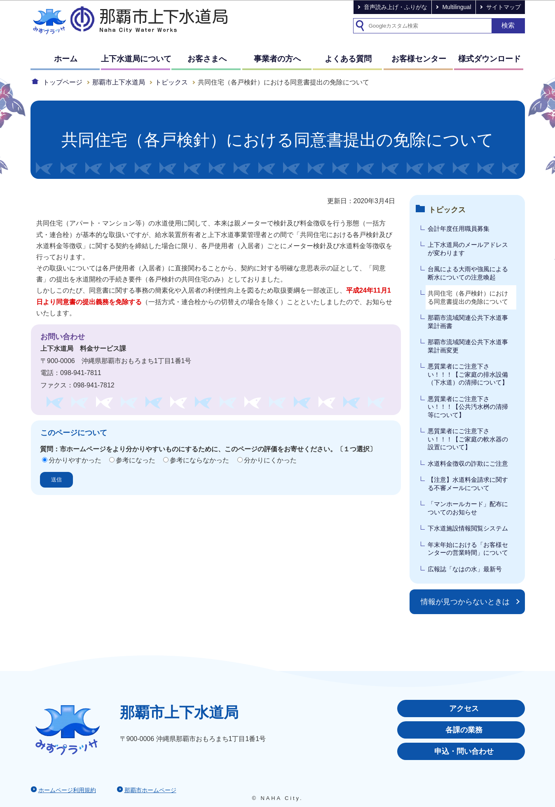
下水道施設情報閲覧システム (468, 528)
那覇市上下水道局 (118, 82)
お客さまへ (207, 58)
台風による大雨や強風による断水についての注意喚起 (468, 273)
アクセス (464, 708)
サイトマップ (503, 7)
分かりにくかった (270, 460)
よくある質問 (348, 58)
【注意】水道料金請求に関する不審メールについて (468, 483)
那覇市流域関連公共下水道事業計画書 (468, 321)
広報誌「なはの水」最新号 (465, 568)
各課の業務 (463, 730)
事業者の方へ (277, 58)
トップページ (62, 82)
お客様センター (418, 58)
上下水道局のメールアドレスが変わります (468, 248)
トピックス (171, 82)
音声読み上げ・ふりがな (395, 7)
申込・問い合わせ (464, 751)
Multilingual (456, 7)
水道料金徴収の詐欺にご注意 (468, 463)
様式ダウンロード (489, 58)
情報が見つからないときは (465, 602)
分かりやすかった (75, 460)
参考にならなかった (199, 460)
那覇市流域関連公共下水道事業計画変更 (468, 346)
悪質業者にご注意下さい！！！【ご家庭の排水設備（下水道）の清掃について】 (468, 374)
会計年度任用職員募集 (458, 228)
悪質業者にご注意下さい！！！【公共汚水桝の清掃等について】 (468, 406)
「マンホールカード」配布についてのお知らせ (468, 508)
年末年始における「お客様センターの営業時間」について (468, 548)
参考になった (135, 460)
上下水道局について (136, 58)
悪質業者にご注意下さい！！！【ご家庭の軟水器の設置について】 (468, 438)
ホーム (65, 58)
